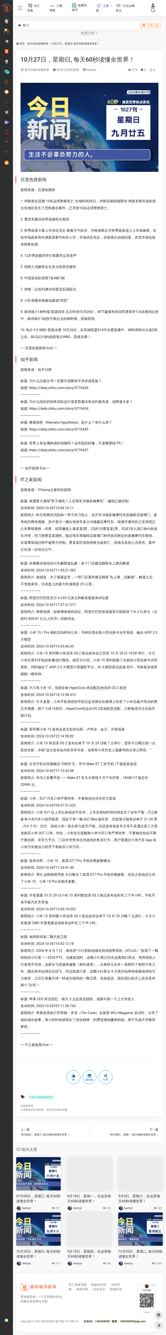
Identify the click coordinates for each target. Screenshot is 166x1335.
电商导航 (82, 1289)
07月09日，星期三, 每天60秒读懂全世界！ (38, 1198)
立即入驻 (150, 25)
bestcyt (89, 70)
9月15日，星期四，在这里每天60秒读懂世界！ (89, 1253)
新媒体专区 (98, 1284)
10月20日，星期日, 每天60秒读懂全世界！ (38, 1253)
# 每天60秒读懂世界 (41, 1097)
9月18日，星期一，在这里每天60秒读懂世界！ (89, 1198)
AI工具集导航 (78, 1284)
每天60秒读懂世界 (37, 43)
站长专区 (99, 1289)
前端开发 (116, 1289)
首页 (22, 43)
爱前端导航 (48, 1321)
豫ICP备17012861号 (67, 1321)
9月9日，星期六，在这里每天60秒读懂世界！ (139, 1198)
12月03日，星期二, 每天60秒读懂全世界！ (140, 1253)
